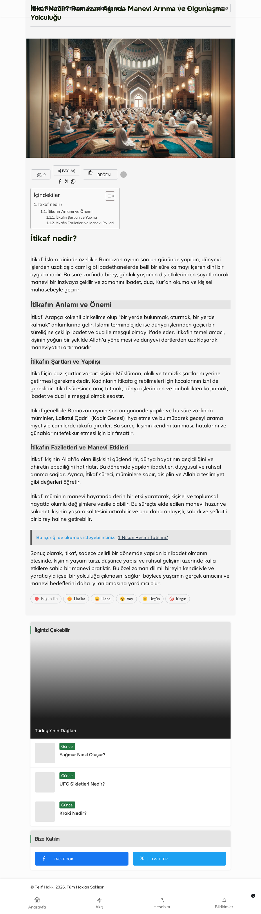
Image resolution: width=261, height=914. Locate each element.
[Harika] (76, 598)
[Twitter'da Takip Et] (179, 859)
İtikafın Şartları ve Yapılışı (76, 217)
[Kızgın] (177, 598)
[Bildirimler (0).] (224, 902)
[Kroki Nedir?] (130, 811)
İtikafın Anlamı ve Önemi (70, 211)
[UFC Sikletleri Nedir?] (130, 782)
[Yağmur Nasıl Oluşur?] (130, 753)
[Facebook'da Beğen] (81, 859)
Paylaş (220, 8)
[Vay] (126, 598)
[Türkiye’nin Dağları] (130, 689)
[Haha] (102, 598)
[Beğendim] (45, 598)
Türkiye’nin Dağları (55, 731)
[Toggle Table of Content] (107, 196)
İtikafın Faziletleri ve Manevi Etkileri (85, 223)
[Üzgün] (151, 598)
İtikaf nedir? (50, 204)
